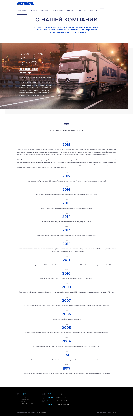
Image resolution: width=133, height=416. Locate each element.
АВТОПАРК (45, 11)
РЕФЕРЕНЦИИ (58, 11)
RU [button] (102, 11)
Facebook (59, 404)
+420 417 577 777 (61, 397)
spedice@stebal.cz (62, 394)
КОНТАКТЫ (82, 11)
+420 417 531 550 (61, 401)
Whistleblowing (43, 412)
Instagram (67, 404)
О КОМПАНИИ (22, 11)
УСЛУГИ (34, 11)
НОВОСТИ (93, 11)
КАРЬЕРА (70, 11)
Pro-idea (113, 412)
